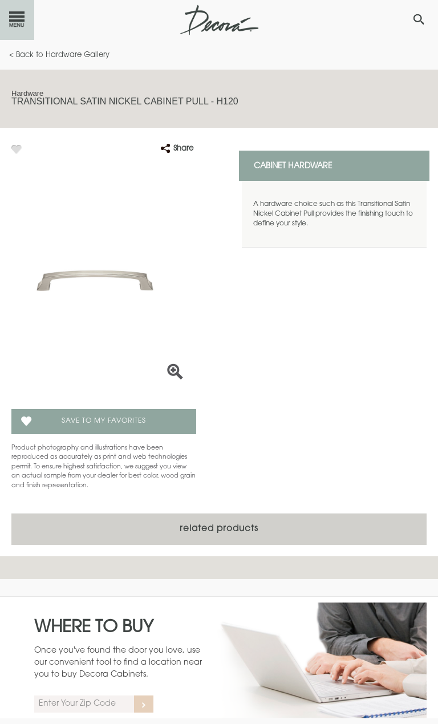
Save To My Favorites (104, 421)
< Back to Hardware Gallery (59, 55)
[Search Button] (418, 19)
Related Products (219, 529)
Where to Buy (93, 628)
